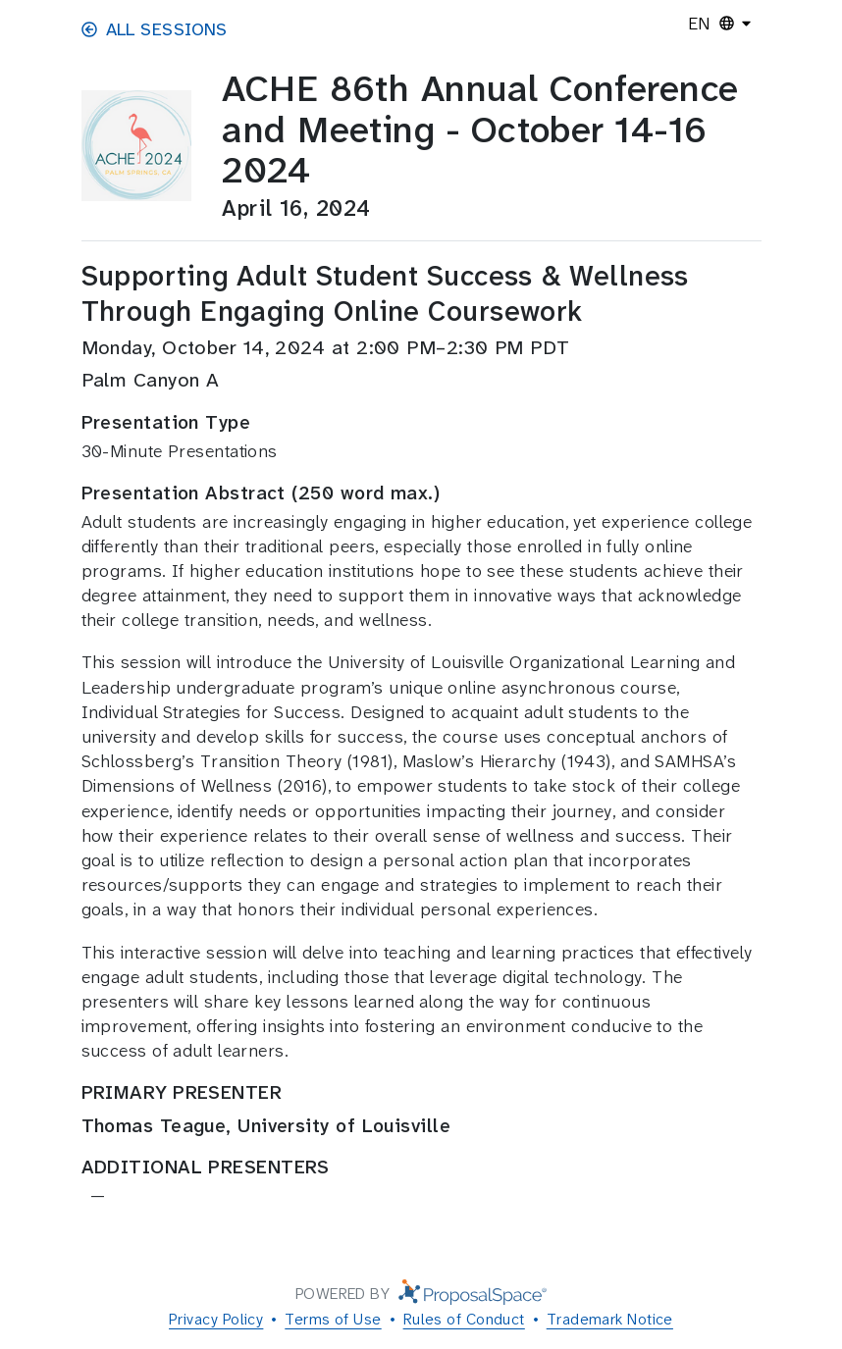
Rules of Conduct (464, 1319)
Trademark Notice (610, 1319)
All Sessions (154, 29)
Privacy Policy (216, 1319)
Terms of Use (333, 1319)
